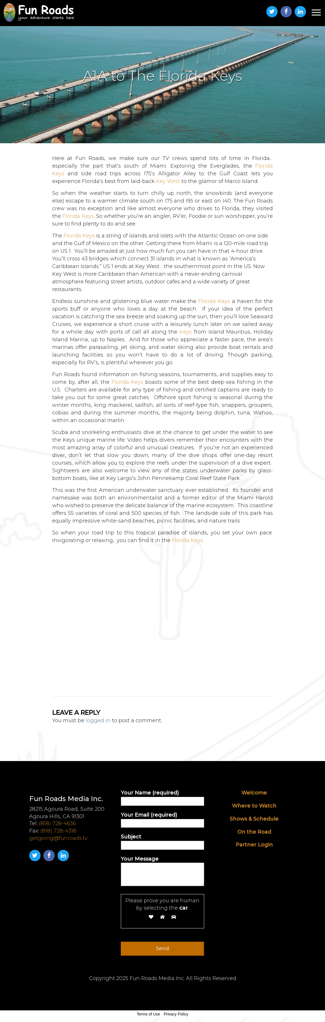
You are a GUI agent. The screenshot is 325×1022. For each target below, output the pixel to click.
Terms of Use (148, 1014)
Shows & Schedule (254, 819)
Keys (186, 332)
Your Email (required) (162, 819)
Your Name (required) (162, 797)
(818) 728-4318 (58, 831)
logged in (98, 720)
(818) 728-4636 (57, 823)
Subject (162, 841)
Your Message (162, 872)
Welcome (254, 793)
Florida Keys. (188, 540)
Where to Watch (254, 806)
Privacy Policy (176, 1014)
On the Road (254, 832)
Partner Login (254, 845)
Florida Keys (77, 216)
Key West (168, 181)
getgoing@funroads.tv (58, 838)
